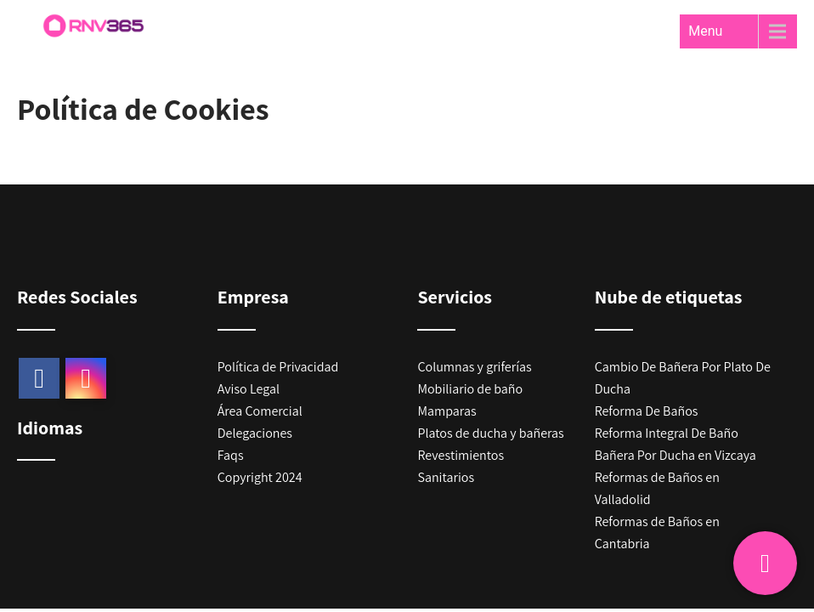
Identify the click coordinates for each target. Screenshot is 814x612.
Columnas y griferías (474, 367)
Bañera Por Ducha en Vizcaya (675, 455)
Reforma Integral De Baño (666, 433)
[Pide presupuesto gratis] (765, 563)
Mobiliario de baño (470, 389)
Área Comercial (260, 411)
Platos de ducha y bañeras (490, 433)
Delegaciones (255, 433)
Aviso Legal (249, 389)
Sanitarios (445, 477)
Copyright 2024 (260, 477)
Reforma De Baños (646, 411)
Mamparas (446, 411)
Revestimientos (460, 455)
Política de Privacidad (278, 367)
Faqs (231, 455)
